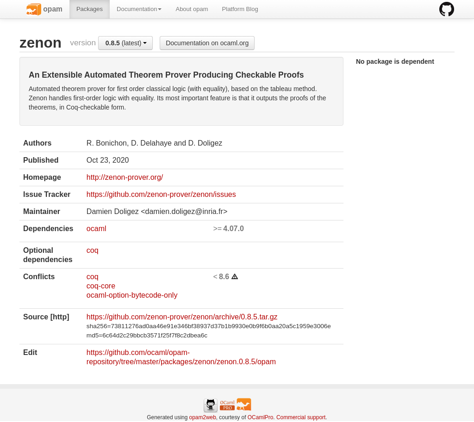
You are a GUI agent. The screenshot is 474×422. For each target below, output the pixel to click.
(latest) (126, 43)
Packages (89, 9)
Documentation (139, 9)
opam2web (202, 417)
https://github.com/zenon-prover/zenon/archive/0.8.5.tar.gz (182, 317)
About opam (191, 9)
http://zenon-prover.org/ (125, 177)
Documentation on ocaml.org (207, 43)
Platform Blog (240, 9)
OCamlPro (261, 417)
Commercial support (300, 417)
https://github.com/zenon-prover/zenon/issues (161, 194)
